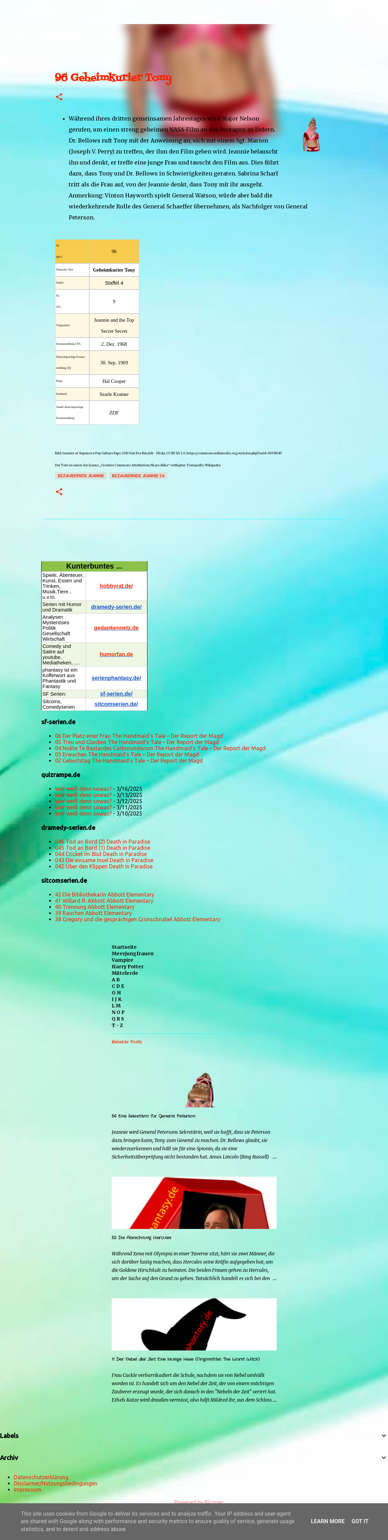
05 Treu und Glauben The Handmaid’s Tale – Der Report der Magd (137, 742)
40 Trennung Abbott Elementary (94, 907)
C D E (118, 986)
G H (116, 993)
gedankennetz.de (116, 628)
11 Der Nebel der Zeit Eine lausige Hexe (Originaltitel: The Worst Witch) (185, 1359)
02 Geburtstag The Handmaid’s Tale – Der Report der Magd (129, 760)
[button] (59, 97)
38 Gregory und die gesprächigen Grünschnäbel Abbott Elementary (137, 919)
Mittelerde (125, 973)
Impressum (27, 1489)
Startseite (124, 947)
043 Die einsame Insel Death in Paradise (104, 860)
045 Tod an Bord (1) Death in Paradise (102, 848)
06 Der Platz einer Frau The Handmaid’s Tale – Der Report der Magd (139, 736)
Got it (360, 1521)
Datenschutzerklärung (41, 1477)
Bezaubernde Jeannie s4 (138, 476)
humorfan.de (116, 654)
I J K (117, 999)
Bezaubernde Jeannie (81, 476)
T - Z (117, 1025)
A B (116, 980)
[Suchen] (29, 8)
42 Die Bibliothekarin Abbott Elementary (104, 894)
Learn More (328, 1521)
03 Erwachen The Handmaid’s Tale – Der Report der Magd (127, 754)
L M (116, 1006)
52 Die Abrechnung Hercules (141, 1238)
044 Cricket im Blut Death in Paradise (101, 854)
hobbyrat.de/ (116, 586)
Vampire (122, 960)
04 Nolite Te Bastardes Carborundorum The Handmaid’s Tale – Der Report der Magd (160, 748)
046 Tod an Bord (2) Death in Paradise (102, 842)
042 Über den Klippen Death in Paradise (104, 866)
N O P (118, 1012)
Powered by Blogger (194, 1502)
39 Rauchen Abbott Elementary (93, 913)
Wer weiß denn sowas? (83, 789)
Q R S (118, 1019)
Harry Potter (128, 966)
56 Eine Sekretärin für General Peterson (153, 1116)
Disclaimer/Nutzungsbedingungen (55, 1483)
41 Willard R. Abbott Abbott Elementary (104, 901)
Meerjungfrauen (133, 953)
